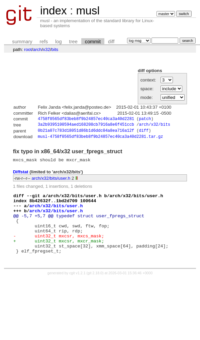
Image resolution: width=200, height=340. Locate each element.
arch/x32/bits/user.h (51, 181)
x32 (46, 49)
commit (93, 41)
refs (44, 41)
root (28, 49)
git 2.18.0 (95, 289)
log (58, 41)
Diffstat (20, 175)
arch (37, 49)
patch (145, 119)
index (53, 10)
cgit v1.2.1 (77, 289)
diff (111, 41)
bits (55, 49)
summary (22, 41)
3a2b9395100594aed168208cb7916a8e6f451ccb (86, 125)
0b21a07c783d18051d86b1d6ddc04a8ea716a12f (86, 132)
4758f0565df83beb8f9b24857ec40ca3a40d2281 (86, 119)
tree (73, 41)
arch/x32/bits (154, 125)
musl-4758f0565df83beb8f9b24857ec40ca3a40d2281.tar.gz (100, 138)
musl (87, 10)
